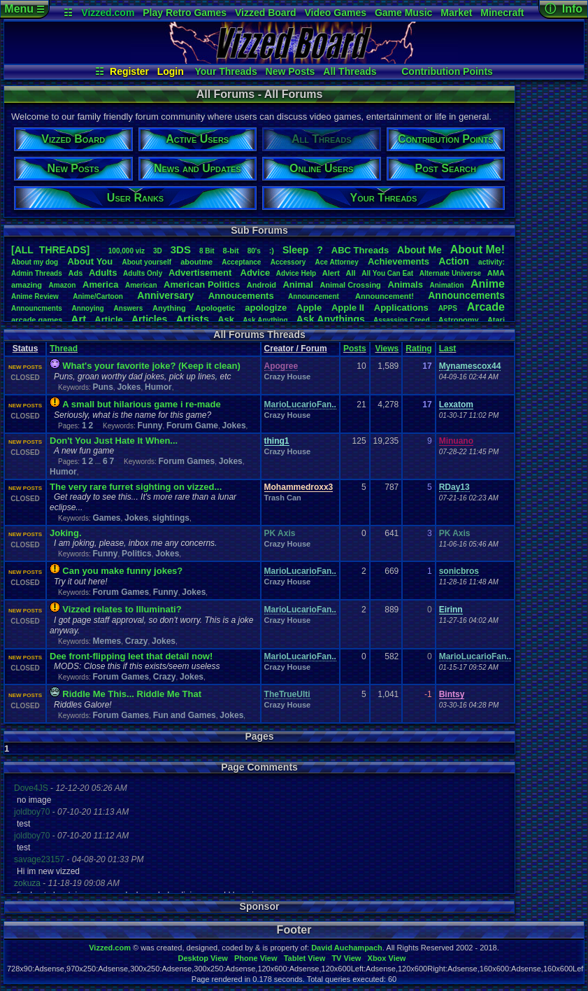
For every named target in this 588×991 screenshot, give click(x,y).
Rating (418, 348)
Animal (297, 284)
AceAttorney (336, 262)
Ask (225, 319)
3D (157, 251)
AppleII (347, 307)
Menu (24, 9)
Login (170, 71)
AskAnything (265, 320)
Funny (149, 425)
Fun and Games (184, 715)
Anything (169, 308)
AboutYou (90, 261)
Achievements (398, 261)
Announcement (314, 296)
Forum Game (192, 425)
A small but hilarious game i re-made (141, 404)
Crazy (136, 641)
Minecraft (502, 12)
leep (295, 249)
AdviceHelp (296, 273)
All (351, 273)
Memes (106, 641)
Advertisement (201, 272)
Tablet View (305, 958)
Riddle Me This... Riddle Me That (131, 694)
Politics (137, 553)
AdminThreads (36, 273)
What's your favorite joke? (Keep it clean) (151, 365)
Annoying (88, 308)
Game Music (403, 12)
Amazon (62, 285)
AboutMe (419, 249)
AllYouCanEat (387, 273)
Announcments (36, 308)
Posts (354, 348)
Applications (401, 307)
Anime (488, 284)
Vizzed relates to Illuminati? (121, 609)
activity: (491, 262)
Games (106, 518)
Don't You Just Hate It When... (114, 440)
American (141, 285)
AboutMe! (477, 249)
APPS (447, 308)
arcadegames (36, 320)
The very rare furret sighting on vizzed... (136, 487)
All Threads (349, 71)
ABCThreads (360, 250)
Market (456, 12)
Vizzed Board (265, 12)
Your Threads (226, 71)
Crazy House (287, 376)
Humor (158, 387)
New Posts (290, 71)
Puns (102, 387)
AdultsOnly (142, 273)
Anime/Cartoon (98, 296)
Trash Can (282, 497)
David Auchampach (346, 947)
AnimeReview (35, 296)
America (100, 284)
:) (271, 250)
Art (79, 319)
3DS (181, 249)
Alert (331, 273)
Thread (64, 348)
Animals (405, 284)
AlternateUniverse (450, 273)
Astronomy (458, 320)
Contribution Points (447, 71)
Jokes (129, 387)
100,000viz (126, 251)
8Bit (207, 251)
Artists (192, 319)
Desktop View (202, 958)
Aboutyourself (146, 262)
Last (448, 348)
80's (254, 251)
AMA (496, 273)
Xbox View (387, 958)
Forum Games (187, 461)
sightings (170, 518)
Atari (496, 320)
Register (129, 71)
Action (453, 261)
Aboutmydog (34, 262)
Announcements (466, 295)
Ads (75, 273)
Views (387, 348)
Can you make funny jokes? (122, 570)
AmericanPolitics (202, 284)
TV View (346, 958)
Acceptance (241, 262)
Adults (103, 272)
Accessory (288, 262)
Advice (256, 272)
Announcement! (384, 296)
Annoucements (241, 295)
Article (108, 319)
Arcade (486, 307)
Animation (447, 285)
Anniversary (165, 295)
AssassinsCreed (401, 320)
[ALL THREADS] (50, 249)
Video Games (335, 12)
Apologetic (216, 308)
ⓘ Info (563, 9)
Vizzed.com (107, 12)
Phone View (256, 958)
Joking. (66, 533)
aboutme (196, 262)
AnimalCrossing (350, 285)
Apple (309, 307)
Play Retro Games (185, 12)
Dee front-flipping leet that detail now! (131, 656)
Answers (128, 308)
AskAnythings (330, 319)
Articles (149, 319)
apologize (266, 307)
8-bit (231, 250)
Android (261, 285)
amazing (26, 285)
